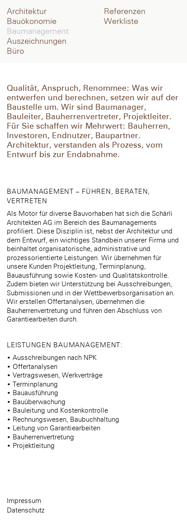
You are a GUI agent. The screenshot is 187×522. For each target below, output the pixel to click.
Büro (15, 51)
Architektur (27, 12)
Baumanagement (38, 32)
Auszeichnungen (36, 41)
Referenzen (124, 12)
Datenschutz (26, 510)
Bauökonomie (31, 22)
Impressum (24, 501)
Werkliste (121, 22)
